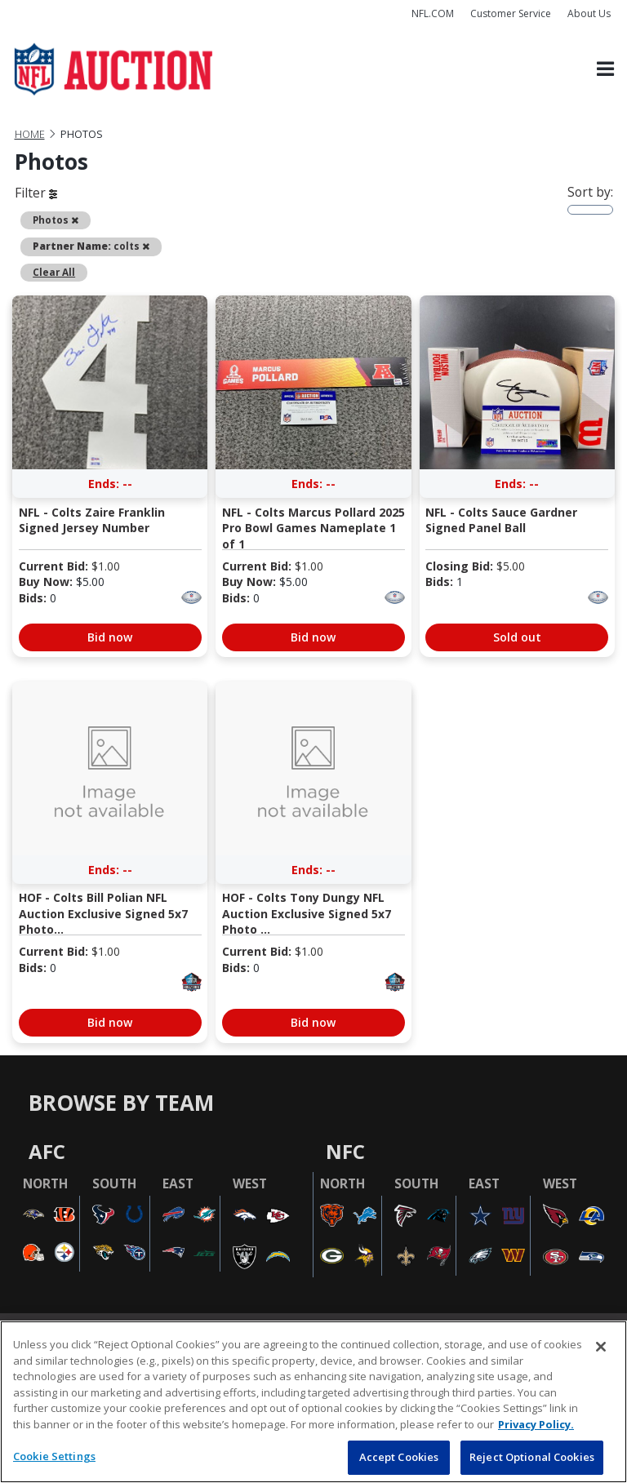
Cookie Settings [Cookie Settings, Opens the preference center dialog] (54, 1456)
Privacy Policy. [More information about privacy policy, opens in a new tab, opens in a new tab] (536, 1424)
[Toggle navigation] (605, 69)
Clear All (54, 271)
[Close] (601, 1347)
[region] (313, 1402)
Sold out (517, 637)
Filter (36, 193)
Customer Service (510, 13)
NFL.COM (432, 13)
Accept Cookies (399, 1457)
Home (30, 134)
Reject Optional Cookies (531, 1457)
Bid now (109, 637)
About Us (589, 13)
